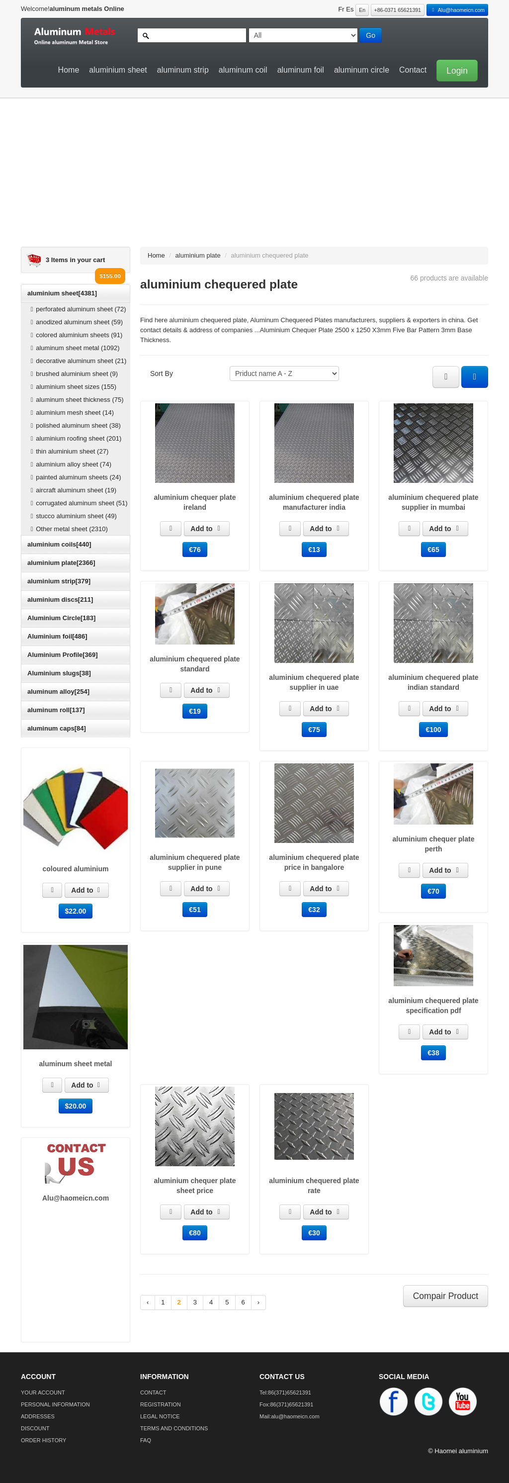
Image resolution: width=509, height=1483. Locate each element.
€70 (433, 891)
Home (69, 70)
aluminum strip (183, 70)
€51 (194, 910)
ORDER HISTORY (43, 1440)
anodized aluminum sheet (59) (75, 322)
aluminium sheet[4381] (62, 293)
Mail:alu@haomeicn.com (289, 1416)
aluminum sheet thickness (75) (76, 399)
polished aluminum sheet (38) (74, 425)
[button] (454, 70)
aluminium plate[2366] (61, 562)
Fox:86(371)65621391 (286, 1404)
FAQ (145, 1440)
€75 (314, 730)
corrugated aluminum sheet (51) (78, 503)
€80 (194, 1233)
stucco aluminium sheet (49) (72, 516)
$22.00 (75, 911)
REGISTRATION (160, 1404)
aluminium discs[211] (60, 599)
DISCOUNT (35, 1428)
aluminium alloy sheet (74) (69, 464)
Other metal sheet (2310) (68, 529)
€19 (194, 711)
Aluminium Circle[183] (61, 618)
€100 (433, 730)
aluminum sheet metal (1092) (74, 348)
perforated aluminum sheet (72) (77, 309)
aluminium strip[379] (58, 581)
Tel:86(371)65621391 (285, 1392)
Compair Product (445, 1296)
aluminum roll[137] (56, 710)
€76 (194, 550)
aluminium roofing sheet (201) (74, 438)
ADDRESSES (38, 1416)
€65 (433, 550)
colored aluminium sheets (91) (75, 335)
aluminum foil (300, 70)
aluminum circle (361, 70)
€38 (433, 1053)
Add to (86, 890)
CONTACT (153, 1392)
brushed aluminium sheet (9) (73, 373)
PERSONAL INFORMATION (55, 1404)
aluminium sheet (118, 70)
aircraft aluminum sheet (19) (72, 490)
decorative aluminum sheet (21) (77, 361)
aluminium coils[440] (59, 544)
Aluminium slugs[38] (59, 673)
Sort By (161, 373)
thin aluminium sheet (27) (68, 451)
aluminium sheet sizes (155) (72, 386)
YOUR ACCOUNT (43, 1392)
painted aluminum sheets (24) (74, 477)
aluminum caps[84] (56, 728)
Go (370, 35)
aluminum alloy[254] (58, 691)
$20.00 (75, 1106)
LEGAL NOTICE (160, 1416)
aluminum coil (243, 70)
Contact (412, 70)
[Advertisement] (249, 177)
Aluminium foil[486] (57, 636)
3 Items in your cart (75, 260)
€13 (314, 550)
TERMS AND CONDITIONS (174, 1428)
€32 (314, 910)
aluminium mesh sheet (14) (71, 412)
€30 (314, 1233)
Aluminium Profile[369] (62, 654)
